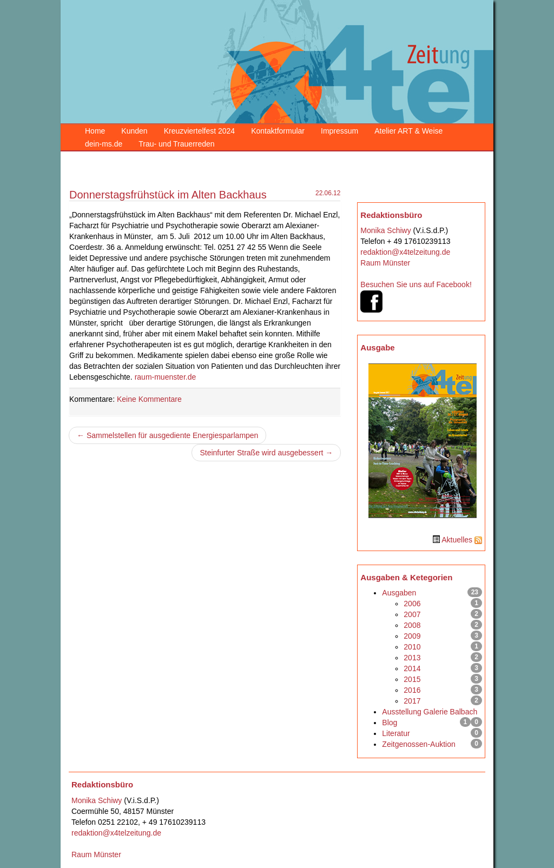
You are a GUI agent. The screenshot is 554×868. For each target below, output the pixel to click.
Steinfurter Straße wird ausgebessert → (266, 452)
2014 (412, 668)
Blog (389, 722)
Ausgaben (399, 592)
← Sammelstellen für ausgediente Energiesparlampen (167, 435)
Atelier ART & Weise (408, 131)
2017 (412, 701)
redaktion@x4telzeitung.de (405, 252)
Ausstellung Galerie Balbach (429, 711)
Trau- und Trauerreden (176, 144)
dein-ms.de (103, 144)
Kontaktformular (278, 131)
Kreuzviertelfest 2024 (199, 131)
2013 (412, 657)
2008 (412, 625)
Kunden (134, 131)
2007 (412, 614)
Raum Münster (385, 263)
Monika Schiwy (385, 230)
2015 (412, 679)
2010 (412, 646)
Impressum (339, 131)
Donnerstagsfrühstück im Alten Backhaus (168, 195)
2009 (412, 636)
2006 (412, 603)
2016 (412, 690)
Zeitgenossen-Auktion (418, 744)
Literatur (396, 733)
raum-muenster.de (165, 377)
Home (95, 131)
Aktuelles (456, 539)
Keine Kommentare (149, 399)
